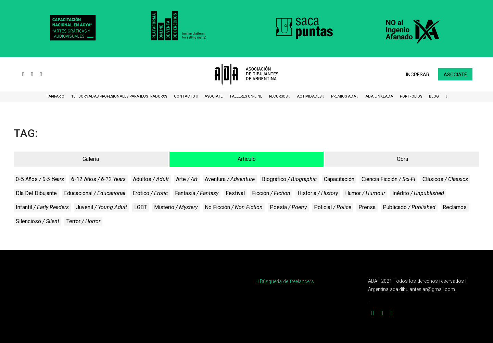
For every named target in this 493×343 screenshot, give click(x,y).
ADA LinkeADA (379, 96)
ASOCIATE (213, 96)
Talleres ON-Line (245, 96)
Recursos (279, 96)
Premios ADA (344, 96)
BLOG (434, 96)
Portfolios (411, 96)
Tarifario (55, 96)
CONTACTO (185, 96)
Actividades (310, 96)
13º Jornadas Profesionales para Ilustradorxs (119, 96)
